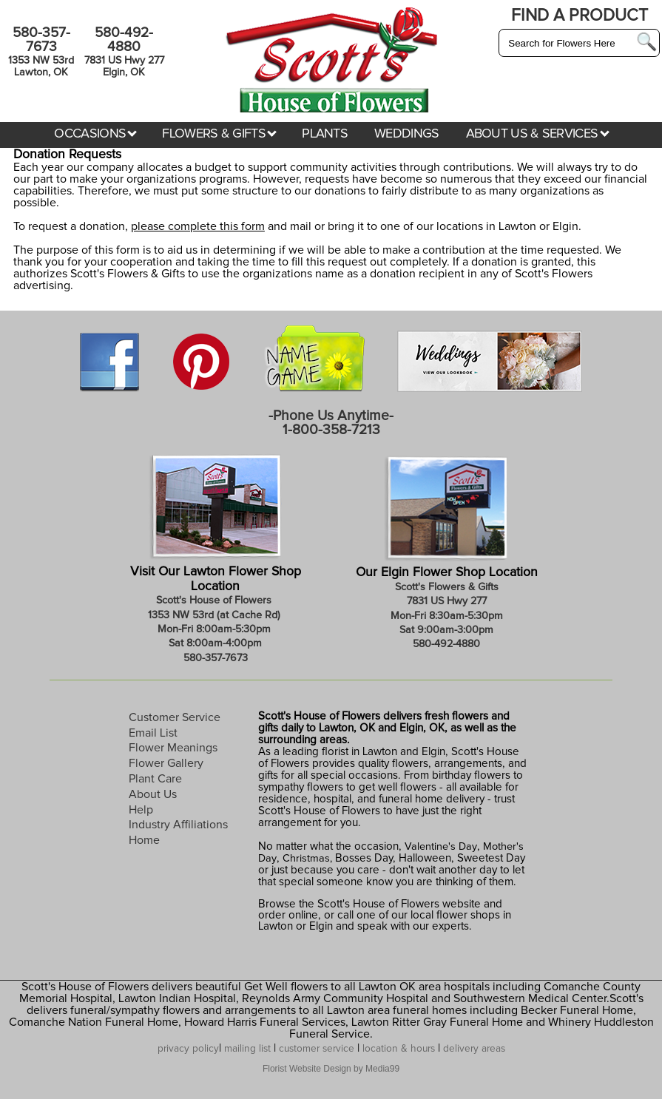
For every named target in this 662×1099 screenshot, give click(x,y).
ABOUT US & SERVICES (537, 134)
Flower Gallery (166, 763)
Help (141, 810)
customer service (316, 1049)
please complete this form (198, 226)
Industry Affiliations (178, 825)
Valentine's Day (439, 847)
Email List (153, 733)
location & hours (398, 1049)
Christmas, (307, 858)
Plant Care (155, 779)
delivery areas (474, 1049)
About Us (153, 794)
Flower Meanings (173, 748)
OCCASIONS (95, 134)
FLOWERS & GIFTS (219, 134)
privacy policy (188, 1049)
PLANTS (325, 134)
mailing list (247, 1049)
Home (144, 840)
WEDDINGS (406, 134)
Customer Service (174, 717)
